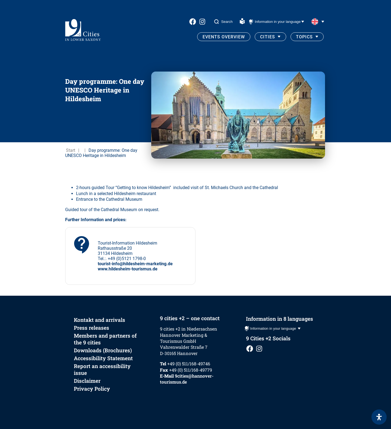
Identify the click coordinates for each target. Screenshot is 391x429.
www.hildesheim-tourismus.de (127, 268)
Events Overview (224, 36)
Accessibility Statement (103, 358)
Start (70, 150)
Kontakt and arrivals (99, 319)
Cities (267, 36)
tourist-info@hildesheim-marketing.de (135, 263)
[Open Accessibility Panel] (379, 417)
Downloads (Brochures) (103, 350)
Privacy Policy (92, 388)
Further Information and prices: (96, 219)
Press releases (91, 327)
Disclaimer (87, 380)
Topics (304, 36)
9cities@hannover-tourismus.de (186, 379)
